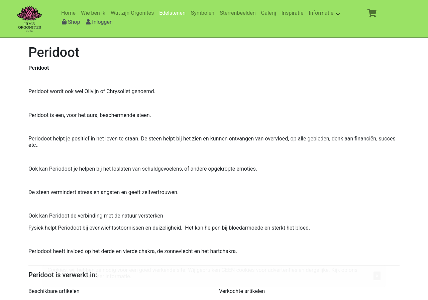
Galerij (270, 13)
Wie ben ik (94, 13)
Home (69, 13)
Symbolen (204, 13)
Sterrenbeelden (239, 13)
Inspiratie (294, 13)
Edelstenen (173, 13)
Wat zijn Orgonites (133, 13)
